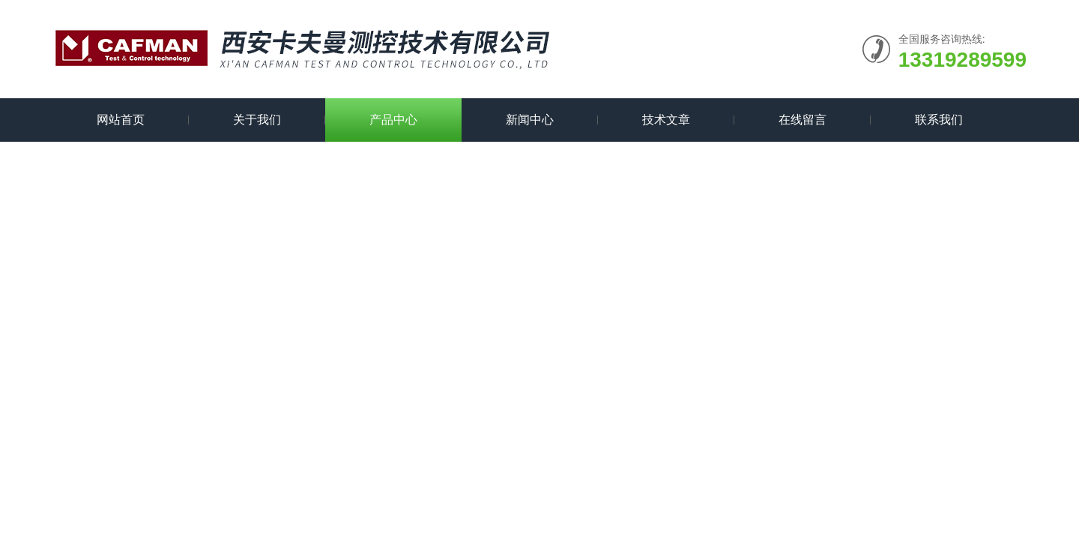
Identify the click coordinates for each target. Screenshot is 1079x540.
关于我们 (257, 119)
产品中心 (393, 119)
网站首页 (121, 119)
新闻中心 (530, 119)
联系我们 (939, 119)
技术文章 (666, 119)
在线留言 (802, 119)
